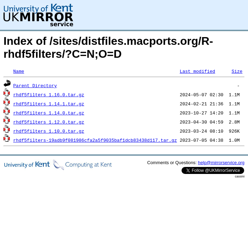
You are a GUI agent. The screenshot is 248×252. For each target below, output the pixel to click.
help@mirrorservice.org (221, 162)
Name (18, 71)
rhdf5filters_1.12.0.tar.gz (48, 122)
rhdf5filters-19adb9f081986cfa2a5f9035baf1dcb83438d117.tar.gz (95, 140)
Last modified (197, 71)
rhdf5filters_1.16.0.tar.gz (48, 94)
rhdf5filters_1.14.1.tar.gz (48, 103)
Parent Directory (35, 85)
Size (237, 71)
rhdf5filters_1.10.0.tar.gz (48, 131)
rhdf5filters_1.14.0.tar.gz (48, 113)
